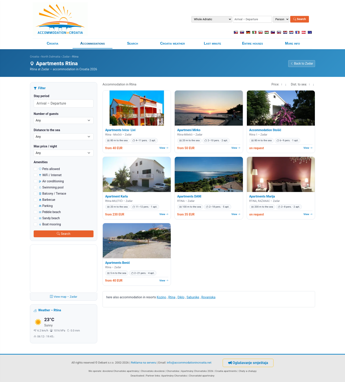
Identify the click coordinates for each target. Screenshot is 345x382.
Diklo (181, 297)
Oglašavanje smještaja (248, 363)
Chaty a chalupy (248, 371)
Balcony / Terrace (52, 193)
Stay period (41, 96)
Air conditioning (51, 181)
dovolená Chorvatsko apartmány (121, 371)
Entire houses (252, 43)
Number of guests (46, 114)
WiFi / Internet (50, 175)
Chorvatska (172, 371)
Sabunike (193, 297)
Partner (150, 375)
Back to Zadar (301, 63)
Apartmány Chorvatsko (174, 375)
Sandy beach (49, 218)
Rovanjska (208, 297)
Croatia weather (172, 43)
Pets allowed (49, 169)
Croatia (52, 43)
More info (292, 43)
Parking (46, 206)
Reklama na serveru (143, 362)
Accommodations (92, 43)
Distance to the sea (47, 130)
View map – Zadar (63, 296)
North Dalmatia (50, 56)
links (157, 375)
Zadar (66, 56)
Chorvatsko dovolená (153, 371)
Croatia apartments (226, 371)
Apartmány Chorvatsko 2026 (197, 371)
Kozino (161, 297)
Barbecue (47, 199)
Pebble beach (50, 212)
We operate (94, 371)
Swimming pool (51, 187)
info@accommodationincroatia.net (189, 362)
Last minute (212, 43)
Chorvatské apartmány (202, 375)
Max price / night (45, 146)
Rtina (171, 297)
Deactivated (137, 375)
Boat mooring (50, 224)
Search (299, 19)
